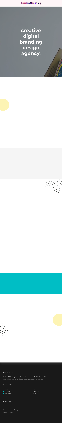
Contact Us (36, 391)
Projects (7, 396)
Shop (34, 393)
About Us (7, 391)
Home (6, 389)
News (34, 389)
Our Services (8, 393)
